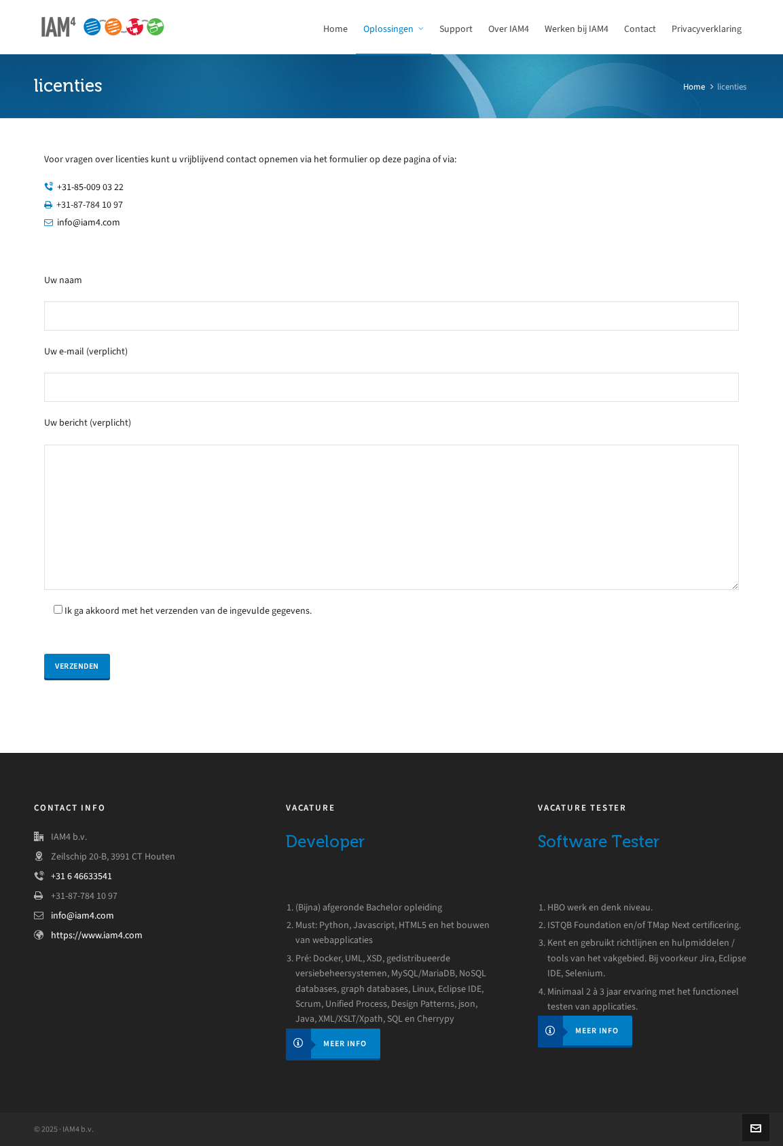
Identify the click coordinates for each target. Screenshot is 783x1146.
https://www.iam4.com (97, 935)
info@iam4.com (88, 222)
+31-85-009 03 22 (90, 187)
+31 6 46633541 (81, 876)
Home (694, 86)
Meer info (326, 1043)
